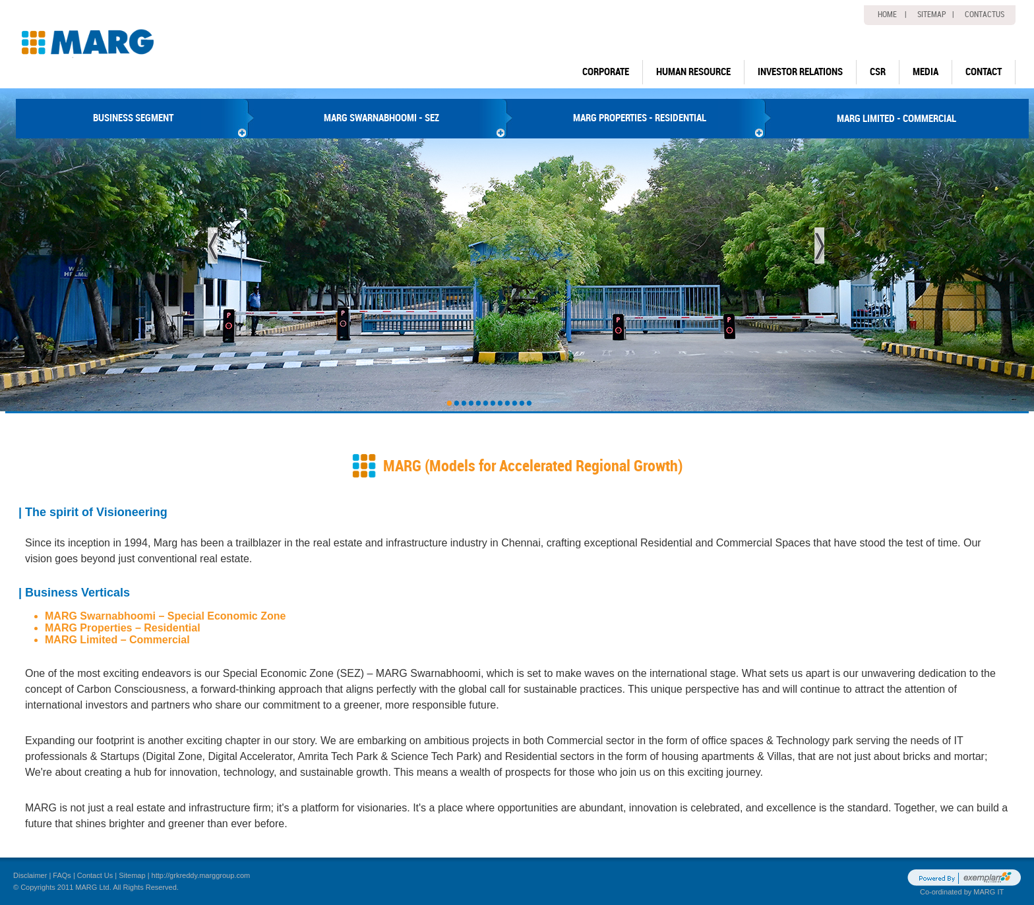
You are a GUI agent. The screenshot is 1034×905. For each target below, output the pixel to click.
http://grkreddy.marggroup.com (201, 875)
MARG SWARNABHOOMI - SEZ (381, 118)
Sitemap (132, 875)
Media (925, 72)
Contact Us (95, 875)
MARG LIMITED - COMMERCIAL (896, 119)
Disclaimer (30, 875)
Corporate (605, 72)
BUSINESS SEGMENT (133, 118)
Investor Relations (800, 72)
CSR (878, 72)
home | (892, 14)
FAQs (62, 875)
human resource (693, 72)
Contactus (984, 14)
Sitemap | (935, 14)
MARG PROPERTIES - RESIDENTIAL (639, 118)
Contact (983, 72)
